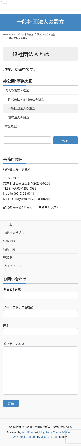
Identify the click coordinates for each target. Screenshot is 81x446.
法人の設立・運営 (17, 90)
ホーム (7, 224)
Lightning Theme (51, 432)
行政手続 (9, 249)
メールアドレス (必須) (40, 311)
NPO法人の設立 (18, 117)
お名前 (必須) (40, 293)
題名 (40, 329)
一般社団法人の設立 (21, 108)
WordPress (28, 432)
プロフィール (12, 266)
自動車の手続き (13, 233)
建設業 (7, 257)
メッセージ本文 (40, 367)
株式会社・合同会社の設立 (26, 99)
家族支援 (9, 241)
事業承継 (11, 126)
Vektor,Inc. (47, 436)
